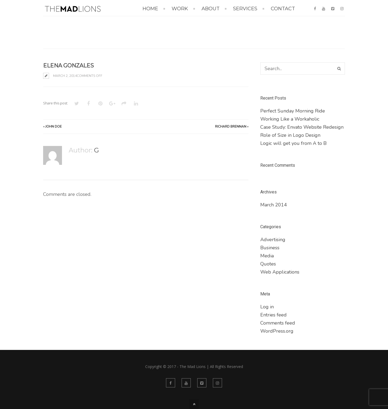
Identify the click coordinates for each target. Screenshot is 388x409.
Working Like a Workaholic (289, 119)
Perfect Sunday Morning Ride (292, 111)
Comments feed (277, 323)
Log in (267, 307)
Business (269, 247)
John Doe (53, 126)
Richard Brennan (230, 126)
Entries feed (273, 315)
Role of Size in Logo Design (290, 135)
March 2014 (273, 205)
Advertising (272, 239)
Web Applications (279, 272)
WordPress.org (276, 331)
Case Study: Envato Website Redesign (302, 127)
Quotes (268, 264)
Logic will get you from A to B (293, 143)
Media (267, 256)
